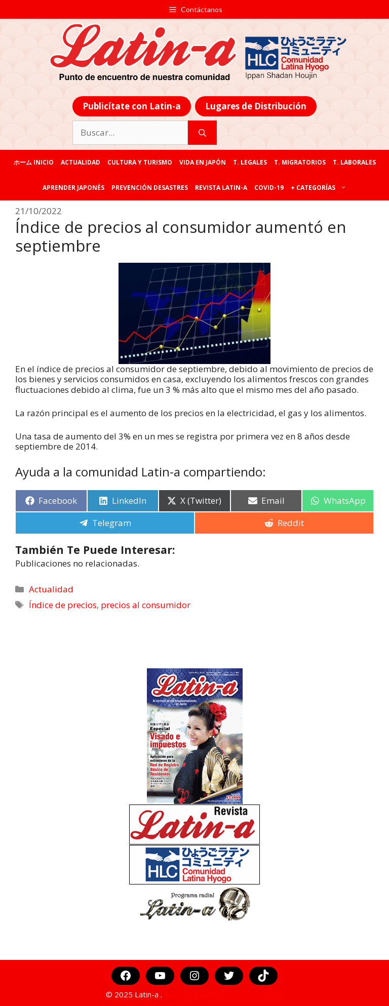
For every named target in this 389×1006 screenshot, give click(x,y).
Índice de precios (63, 605)
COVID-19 (269, 187)
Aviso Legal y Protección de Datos (224, 994)
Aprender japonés (73, 187)
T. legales (250, 162)
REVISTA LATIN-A (221, 187)
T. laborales (354, 162)
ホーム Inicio (34, 162)
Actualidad (80, 162)
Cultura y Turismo (139, 162)
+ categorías (320, 187)
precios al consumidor (145, 605)
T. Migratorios (300, 162)
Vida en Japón (202, 162)
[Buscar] (202, 132)
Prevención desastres (149, 187)
